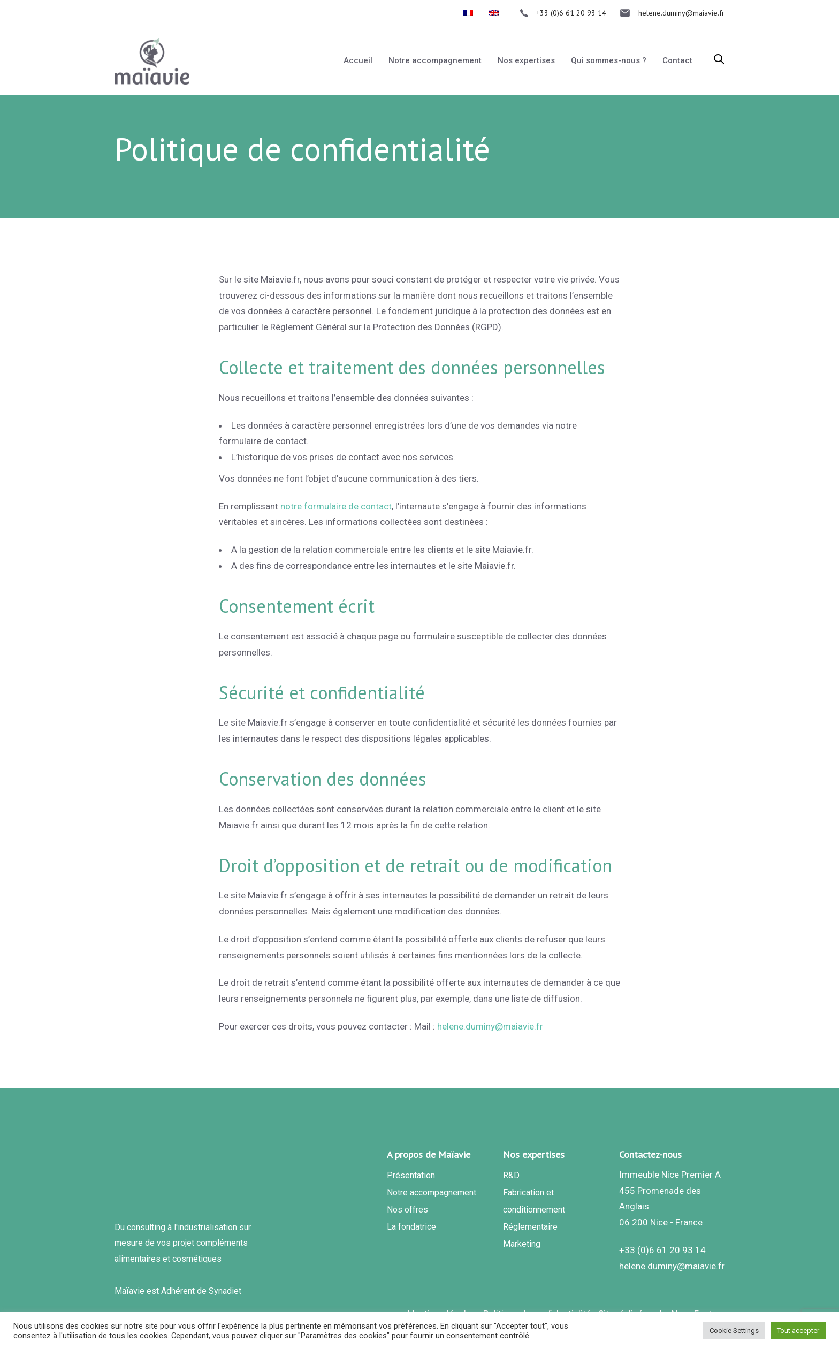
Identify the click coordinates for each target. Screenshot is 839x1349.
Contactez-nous (650, 1154)
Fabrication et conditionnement (534, 1201)
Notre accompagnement (431, 1192)
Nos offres (407, 1210)
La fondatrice (411, 1227)
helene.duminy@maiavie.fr (490, 1026)
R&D (511, 1175)
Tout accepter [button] (798, 1331)
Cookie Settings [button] (734, 1331)
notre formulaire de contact (336, 506)
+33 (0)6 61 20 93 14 (662, 1250)
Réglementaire (530, 1227)
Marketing (521, 1244)
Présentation (411, 1175)
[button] (719, 60)
